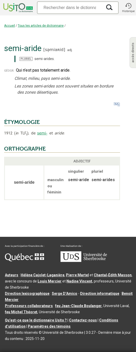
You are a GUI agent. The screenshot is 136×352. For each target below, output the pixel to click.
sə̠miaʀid (54, 49)
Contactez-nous (83, 320)
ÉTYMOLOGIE (22, 122)
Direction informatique (99, 293)
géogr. (9, 70)
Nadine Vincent (79, 281)
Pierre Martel (77, 275)
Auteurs (11, 275)
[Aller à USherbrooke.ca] (84, 261)
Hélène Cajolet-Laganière (42, 275)
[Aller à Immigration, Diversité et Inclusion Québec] (24, 260)
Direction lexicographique (27, 293)
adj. (70, 50)
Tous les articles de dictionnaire (41, 25)
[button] (128, 7)
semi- (42, 133)
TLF (21, 133)
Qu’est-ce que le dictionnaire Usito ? (36, 320)
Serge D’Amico (64, 293)
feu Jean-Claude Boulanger (78, 306)
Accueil (9, 25)
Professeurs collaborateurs (29, 306)
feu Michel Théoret (21, 312)
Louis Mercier (50, 281)
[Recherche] (69, 7)
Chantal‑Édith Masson (113, 275)
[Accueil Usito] (17, 7)
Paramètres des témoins (49, 326)
